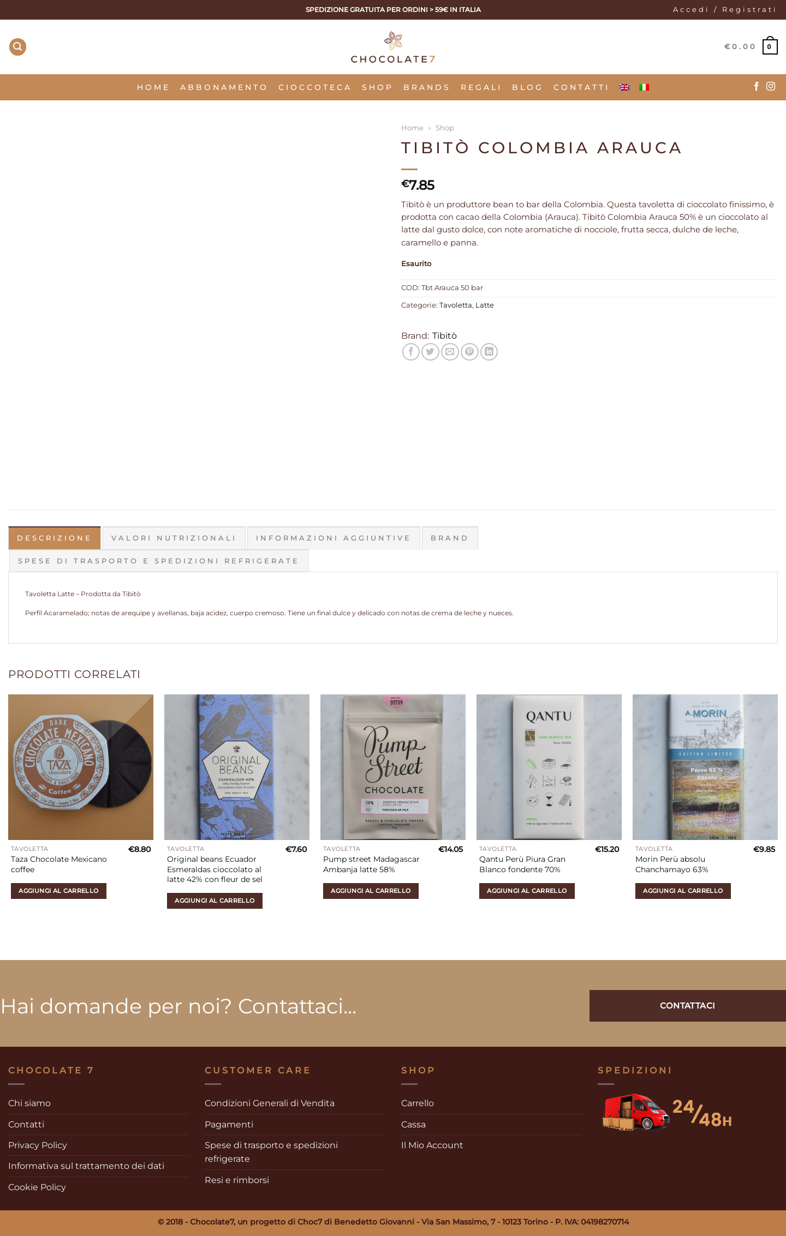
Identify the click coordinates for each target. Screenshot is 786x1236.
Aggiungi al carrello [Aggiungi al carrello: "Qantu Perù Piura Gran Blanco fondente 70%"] (527, 890)
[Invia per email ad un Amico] (450, 352)
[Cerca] (18, 47)
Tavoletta (455, 305)
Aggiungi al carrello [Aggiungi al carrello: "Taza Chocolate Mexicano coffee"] (58, 890)
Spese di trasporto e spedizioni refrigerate (271, 1152)
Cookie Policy (37, 1186)
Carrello (417, 1103)
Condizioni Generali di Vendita (270, 1103)
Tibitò (444, 336)
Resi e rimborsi (237, 1179)
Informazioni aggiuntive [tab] (334, 538)
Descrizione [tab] (54, 538)
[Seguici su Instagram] (770, 87)
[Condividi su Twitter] (430, 352)
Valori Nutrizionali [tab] (174, 538)
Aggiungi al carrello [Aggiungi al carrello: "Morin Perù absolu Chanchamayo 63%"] (683, 890)
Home (153, 87)
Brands (427, 87)
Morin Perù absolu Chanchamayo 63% (671, 864)
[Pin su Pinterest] (470, 352)
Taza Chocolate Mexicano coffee (59, 864)
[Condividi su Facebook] (411, 352)
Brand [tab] (450, 538)
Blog (528, 87)
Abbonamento (224, 87)
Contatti (581, 87)
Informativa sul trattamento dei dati (86, 1166)
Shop (445, 127)
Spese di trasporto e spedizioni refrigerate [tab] (159, 560)
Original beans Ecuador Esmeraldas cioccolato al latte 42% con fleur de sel (215, 869)
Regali (481, 87)
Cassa (413, 1124)
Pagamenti (229, 1124)
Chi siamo (29, 1103)
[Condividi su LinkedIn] (489, 352)
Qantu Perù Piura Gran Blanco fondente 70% (522, 864)
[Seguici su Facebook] (756, 87)
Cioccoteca (315, 87)
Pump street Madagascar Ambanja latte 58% (371, 864)
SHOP (378, 87)
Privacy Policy (37, 1145)
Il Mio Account (432, 1145)
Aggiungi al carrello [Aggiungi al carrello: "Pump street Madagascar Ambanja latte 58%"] (370, 890)
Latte (484, 305)
